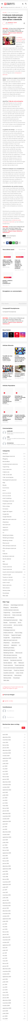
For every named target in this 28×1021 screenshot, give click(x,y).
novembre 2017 (14, 882)
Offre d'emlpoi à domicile (14, 546)
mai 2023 (14, 769)
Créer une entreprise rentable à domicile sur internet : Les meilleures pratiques (18, 264)
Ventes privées (14, 590)
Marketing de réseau (14, 535)
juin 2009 (14, 1016)
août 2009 (14, 1011)
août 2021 (14, 824)
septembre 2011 (14, 945)
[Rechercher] (26, 4)
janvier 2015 (14, 900)
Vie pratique (14, 593)
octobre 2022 (14, 787)
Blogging (14, 459)
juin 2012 (14, 924)
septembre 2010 (14, 976)
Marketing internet (14, 540)
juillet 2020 (14, 842)
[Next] (26, 7)
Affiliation (14, 453)
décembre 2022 (14, 782)
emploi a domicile (14, 503)
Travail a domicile (14, 567)
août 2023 (14, 761)
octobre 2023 (14, 755)
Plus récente (5, 303)
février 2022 (14, 808)
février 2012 (14, 932)
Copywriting (14, 467)
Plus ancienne (22, 303)
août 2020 (14, 840)
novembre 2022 (14, 784)
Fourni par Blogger (9, 694)
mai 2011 (14, 955)
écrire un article (14, 496)
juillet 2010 (14, 982)
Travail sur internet (14, 577)
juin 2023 (14, 766)
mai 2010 (14, 987)
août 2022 (14, 792)
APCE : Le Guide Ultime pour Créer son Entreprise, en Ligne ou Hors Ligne (8, 262)
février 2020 (14, 850)
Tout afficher (22, 249)
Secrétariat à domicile (14, 556)
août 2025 (14, 734)
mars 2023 (14, 774)
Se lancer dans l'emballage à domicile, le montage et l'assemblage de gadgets (7, 399)
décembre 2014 (14, 903)
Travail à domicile (7, 237)
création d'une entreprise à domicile (20, 39)
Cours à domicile (14, 469)
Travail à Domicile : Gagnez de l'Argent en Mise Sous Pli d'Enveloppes (20, 417)
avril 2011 (14, 958)
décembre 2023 (14, 750)
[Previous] (24, 7)
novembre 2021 (14, 816)
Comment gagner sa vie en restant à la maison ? (20, 375)
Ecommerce (14, 488)
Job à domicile (14, 524)
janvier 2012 (14, 934)
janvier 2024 (14, 748)
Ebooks (14, 485)
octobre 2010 (14, 974)
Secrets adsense (14, 559)
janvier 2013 (14, 908)
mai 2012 (14, 926)
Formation (14, 509)
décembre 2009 (14, 1000)
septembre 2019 (14, 853)
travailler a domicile (14, 580)
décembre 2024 (14, 737)
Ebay (14, 482)
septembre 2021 (14, 821)
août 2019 (14, 855)
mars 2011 (14, 961)
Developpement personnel (14, 480)
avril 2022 (14, 803)
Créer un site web (14, 475)
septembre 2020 (14, 837)
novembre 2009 (14, 1003)
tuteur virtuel (14, 582)
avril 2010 (14, 990)
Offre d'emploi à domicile (14, 548)
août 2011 (14, 947)
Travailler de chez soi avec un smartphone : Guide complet (7, 358)
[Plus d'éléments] (19, 242)
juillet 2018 (14, 874)
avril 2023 (14, 771)
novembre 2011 (14, 940)
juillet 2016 (14, 898)
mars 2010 (14, 992)
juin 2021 (14, 826)
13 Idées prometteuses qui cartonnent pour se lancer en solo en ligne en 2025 (20, 358)
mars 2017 (14, 892)
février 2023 (14, 777)
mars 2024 (14, 742)
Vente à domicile (14, 585)
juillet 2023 (14, 763)
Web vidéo (14, 596)
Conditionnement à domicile (14, 464)
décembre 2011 (14, 937)
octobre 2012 (14, 916)
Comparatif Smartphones (9, 311)
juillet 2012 (14, 921)
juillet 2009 (14, 1013)
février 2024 (14, 745)
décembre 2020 (14, 832)
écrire (14, 490)
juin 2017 (14, 890)
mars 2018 (14, 876)
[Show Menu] (2, 4)
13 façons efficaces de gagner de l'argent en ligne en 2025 (8, 375)
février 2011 (14, 963)
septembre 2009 (14, 1008)
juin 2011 (14, 953)
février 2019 (14, 861)
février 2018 (14, 879)
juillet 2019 (14, 858)
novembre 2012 (14, 913)
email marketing (14, 498)
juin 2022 (14, 798)
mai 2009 (14, 1019)
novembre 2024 (14, 740)
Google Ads (14, 514)
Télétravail (14, 564)
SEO (14, 561)
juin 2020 (14, 845)
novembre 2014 (14, 905)
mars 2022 (14, 805)
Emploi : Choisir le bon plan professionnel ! (7, 282)
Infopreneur (14, 522)
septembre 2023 (14, 758)
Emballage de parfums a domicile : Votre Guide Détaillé (13, 7)
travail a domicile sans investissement (14, 572)
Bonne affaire (14, 461)
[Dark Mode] (23, 4)
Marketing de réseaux (14, 538)
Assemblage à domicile (14, 456)
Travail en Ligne (14, 575)
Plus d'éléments (10, 710)
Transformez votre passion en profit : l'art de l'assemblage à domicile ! (8, 418)
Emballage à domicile (14, 501)
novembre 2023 (14, 753)
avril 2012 (14, 929)
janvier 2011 (14, 966)
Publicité (14, 553)
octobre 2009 (14, 1005)
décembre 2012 (14, 911)
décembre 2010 (14, 969)
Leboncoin (14, 527)
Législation (14, 530)
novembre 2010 (14, 971)
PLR (14, 551)
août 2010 (14, 979)
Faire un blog (14, 506)
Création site (14, 472)
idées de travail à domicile (14, 519)
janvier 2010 (14, 998)
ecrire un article (14, 493)
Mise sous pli (14, 543)
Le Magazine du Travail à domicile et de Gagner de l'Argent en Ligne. (13, 687)
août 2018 (14, 871)
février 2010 (14, 995)
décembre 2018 (14, 866)
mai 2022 (14, 800)
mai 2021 (14, 829)
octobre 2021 (14, 819)
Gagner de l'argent (14, 511)
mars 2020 (14, 848)
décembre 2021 (14, 813)
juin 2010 (14, 984)
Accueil (4, 12)
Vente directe (14, 588)
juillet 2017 (14, 887)
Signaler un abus (8, 701)
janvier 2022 (14, 811)
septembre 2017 (14, 884)
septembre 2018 (14, 869)
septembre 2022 (14, 790)
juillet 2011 (14, 950)
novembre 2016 (14, 895)
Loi (14, 532)
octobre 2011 (14, 942)
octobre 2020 (14, 834)
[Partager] (24, 23)
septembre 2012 (14, 919)
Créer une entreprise (13, 12)
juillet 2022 (14, 795)
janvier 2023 (14, 779)
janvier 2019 (14, 863)
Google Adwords (14, 517)
